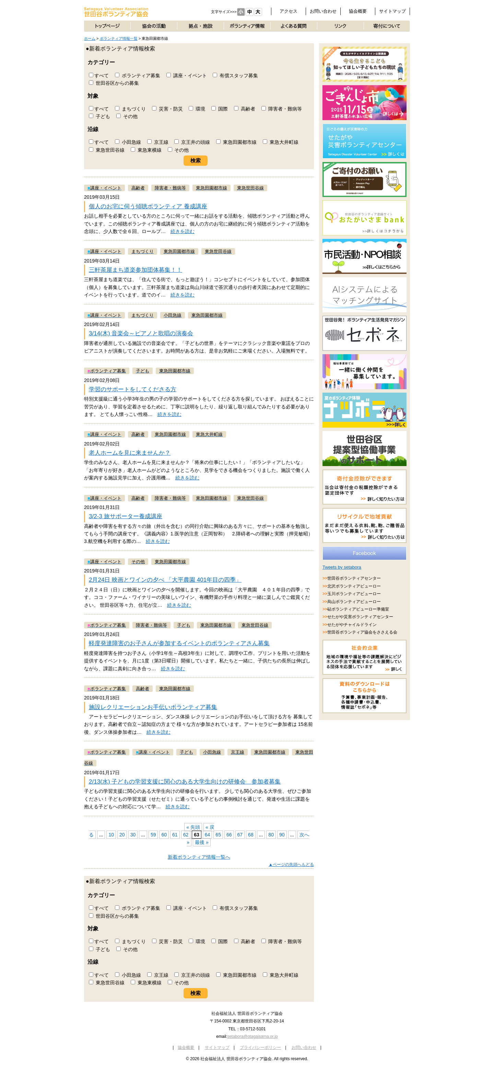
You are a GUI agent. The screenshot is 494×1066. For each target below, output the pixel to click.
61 (175, 834)
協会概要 (358, 11)
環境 (197, 109)
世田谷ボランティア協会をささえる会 (362, 632)
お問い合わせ (323, 11)
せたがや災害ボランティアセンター (360, 616)
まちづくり (130, 109)
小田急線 (128, 142)
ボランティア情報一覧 (119, 38)
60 (164, 834)
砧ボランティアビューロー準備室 (358, 609)
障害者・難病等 (281, 109)
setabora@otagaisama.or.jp (252, 1036)
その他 (127, 116)
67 (240, 834)
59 (153, 834)
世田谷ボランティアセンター (354, 578)
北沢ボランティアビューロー (354, 586)
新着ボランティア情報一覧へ (199, 857)
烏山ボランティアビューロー (354, 601)
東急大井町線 (280, 142)
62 (186, 834)
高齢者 (244, 109)
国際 (219, 109)
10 (111, 834)
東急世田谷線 (107, 150)
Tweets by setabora (341, 567)
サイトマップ (392, 11)
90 (282, 834)
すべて (99, 75)
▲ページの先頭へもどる (291, 864)
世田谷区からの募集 (114, 83)
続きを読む (182, 231)
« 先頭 (193, 827)
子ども (99, 116)
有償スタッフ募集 (235, 75)
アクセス (288, 11)
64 (207, 834)
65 (218, 834)
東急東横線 (146, 150)
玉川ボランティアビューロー (354, 593)
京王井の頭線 (192, 142)
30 (133, 834)
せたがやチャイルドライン (352, 624)
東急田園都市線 (236, 142)
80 (271, 834)
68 (251, 834)
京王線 (157, 142)
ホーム (89, 38)
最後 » (202, 842)
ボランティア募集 (137, 75)
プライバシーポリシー (260, 1047)
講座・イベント (186, 75)
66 (229, 834)
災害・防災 (167, 109)
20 (122, 834)
